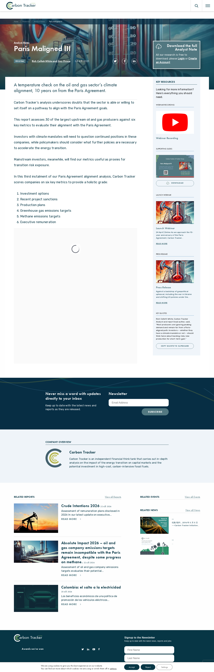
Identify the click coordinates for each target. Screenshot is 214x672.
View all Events (192, 496)
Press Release (163, 286)
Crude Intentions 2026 (81, 505)
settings (113, 668)
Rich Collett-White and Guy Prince (51, 61)
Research (26, 21)
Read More (161, 243)
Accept (132, 667)
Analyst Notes (39, 21)
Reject (148, 667)
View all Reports (113, 496)
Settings (164, 667)
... (173, 518)
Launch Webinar (165, 227)
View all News (192, 509)
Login (181, 58)
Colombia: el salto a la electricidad (91, 586)
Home (16, 21)
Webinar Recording (167, 137)
